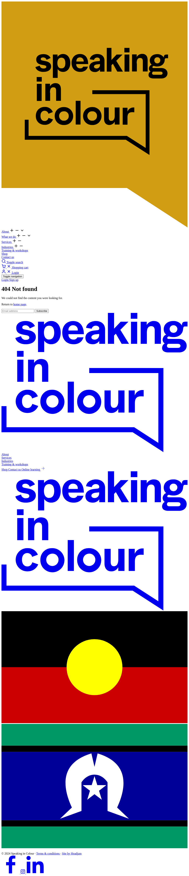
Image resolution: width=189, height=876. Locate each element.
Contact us (7, 257)
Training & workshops (14, 250)
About (5, 231)
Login (5, 279)
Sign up (13, 279)
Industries (7, 247)
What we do (8, 236)
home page (19, 304)
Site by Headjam (72, 853)
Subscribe (41, 311)
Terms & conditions (48, 853)
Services (6, 242)
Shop (4, 253)
